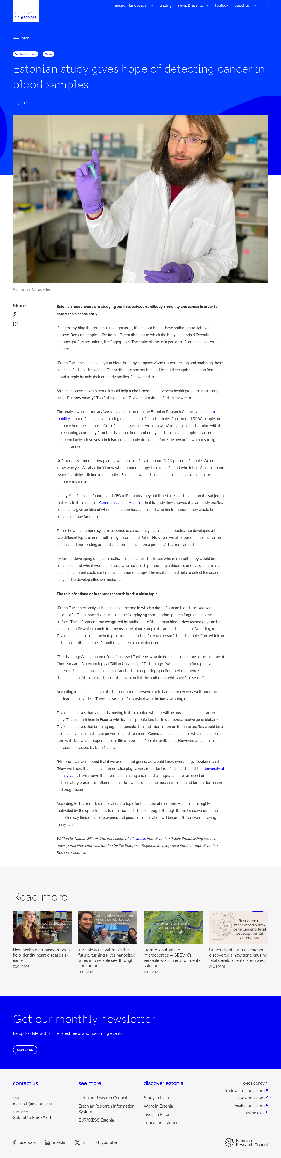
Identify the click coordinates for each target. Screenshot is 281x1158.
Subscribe (25, 1049)
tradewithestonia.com (245, 1090)
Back (21, 38)
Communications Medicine (121, 503)
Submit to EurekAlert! (33, 1117)
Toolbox (221, 5)
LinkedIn (55, 1142)
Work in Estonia (158, 1106)
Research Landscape (129, 5)
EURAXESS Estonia (96, 1120)
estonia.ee (255, 1113)
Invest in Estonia (159, 1114)
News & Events (190, 5)
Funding (164, 5)
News (48, 54)
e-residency (254, 1083)
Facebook (24, 1142)
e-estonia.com (251, 1098)
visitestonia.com (250, 1105)
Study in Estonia (159, 1097)
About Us (242, 5)
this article (137, 839)
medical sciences (25, 54)
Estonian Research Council (102, 1097)
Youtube (105, 1142)
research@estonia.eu (32, 1103)
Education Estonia (160, 1122)
